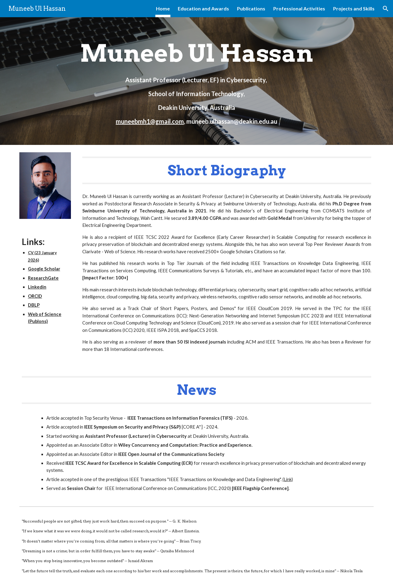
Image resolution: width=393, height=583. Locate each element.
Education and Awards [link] (203, 8)
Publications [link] (251, 8)
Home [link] (163, 8)
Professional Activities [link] (299, 8)
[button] (385, 8)
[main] (196, 81)
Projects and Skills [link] (354, 8)
